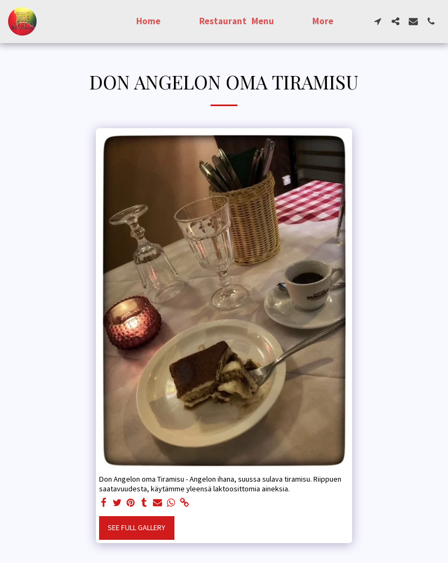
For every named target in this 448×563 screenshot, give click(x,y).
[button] (377, 21)
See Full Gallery (136, 527)
